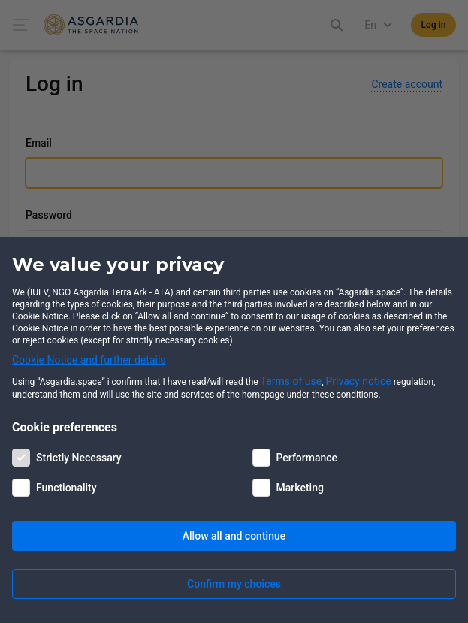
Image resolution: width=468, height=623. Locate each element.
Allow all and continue (234, 536)
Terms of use (291, 381)
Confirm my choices (234, 584)
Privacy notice (358, 381)
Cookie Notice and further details (89, 360)
